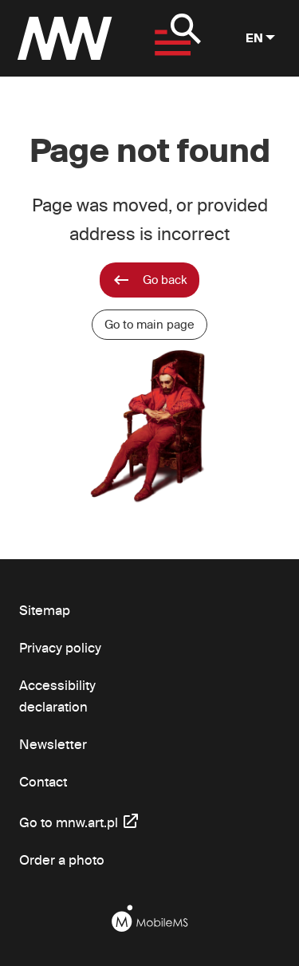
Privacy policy (60, 647)
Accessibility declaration (57, 695)
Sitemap (44, 609)
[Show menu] (174, 38)
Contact (43, 781)
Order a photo (61, 859)
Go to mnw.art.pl (79, 820)
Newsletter (53, 743)
